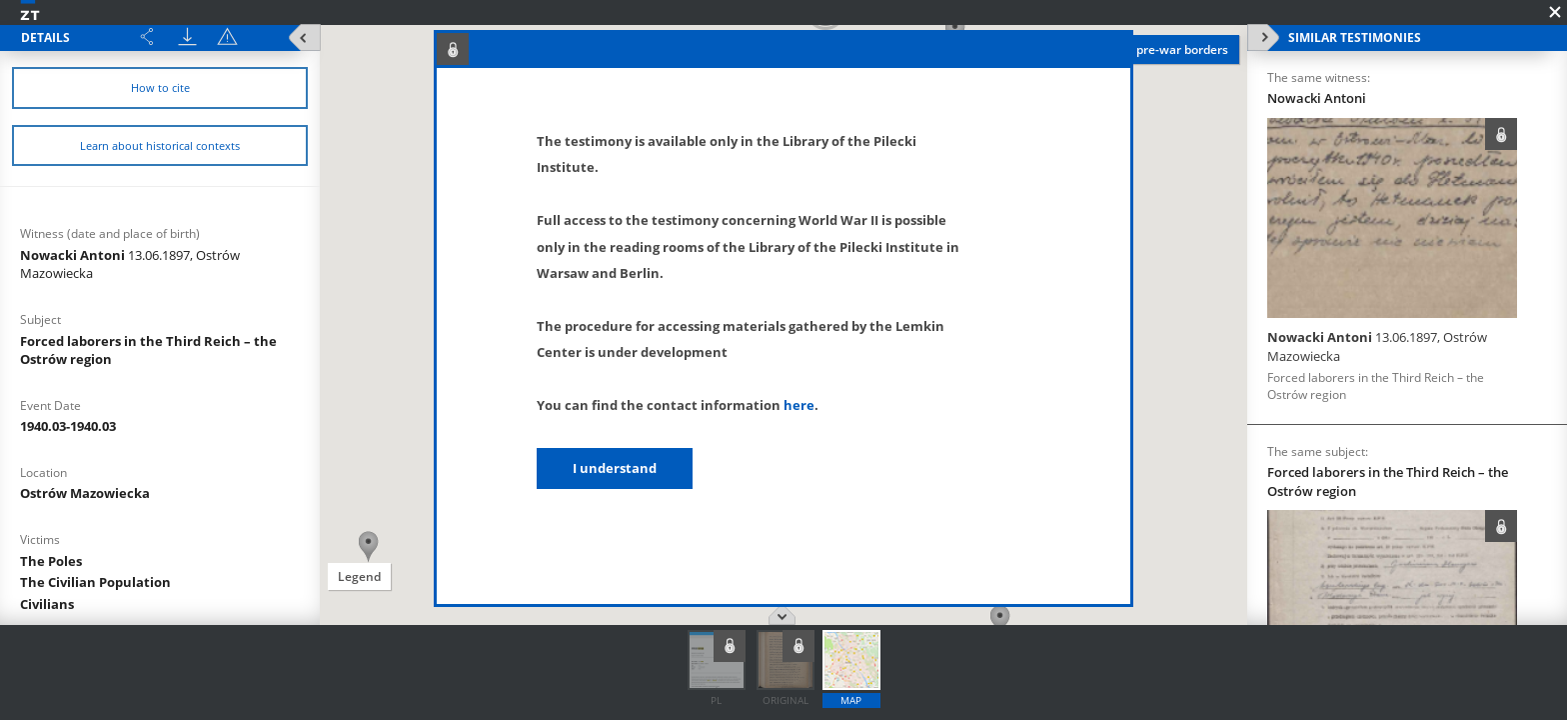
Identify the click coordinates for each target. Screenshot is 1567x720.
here (799, 405)
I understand (615, 468)
